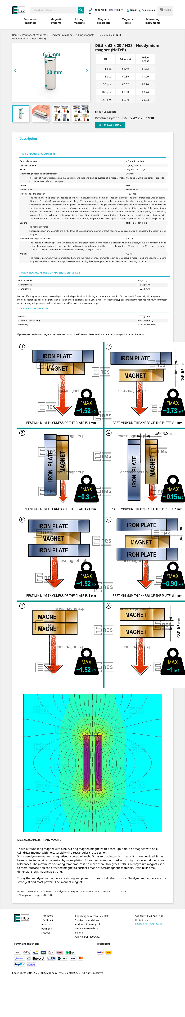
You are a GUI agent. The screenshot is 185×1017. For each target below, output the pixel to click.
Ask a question (110, 125)
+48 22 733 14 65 (154, 915)
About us (46, 924)
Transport (47, 915)
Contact (45, 933)
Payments (47, 928)
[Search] (54, 10)
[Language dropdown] (116, 10)
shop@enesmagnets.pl (148, 923)
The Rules (47, 920)
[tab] (28, 139)
